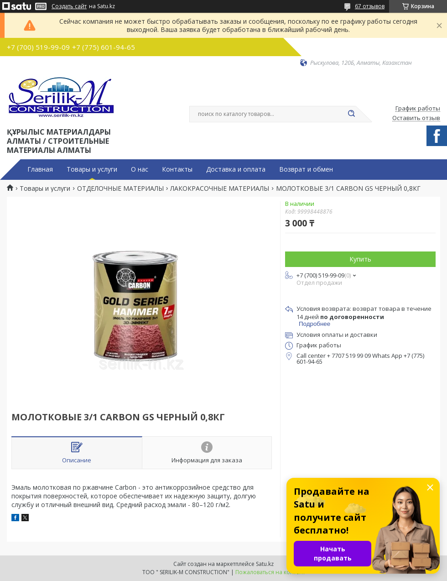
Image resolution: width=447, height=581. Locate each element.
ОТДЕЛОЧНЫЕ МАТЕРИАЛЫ (120, 188)
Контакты (177, 169)
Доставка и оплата (235, 169)
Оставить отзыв (416, 118)
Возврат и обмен (306, 169)
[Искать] (351, 114)
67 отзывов (370, 6)
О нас (139, 169)
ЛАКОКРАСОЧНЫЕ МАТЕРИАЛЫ (219, 188)
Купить (360, 259)
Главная (40, 169)
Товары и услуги (92, 169)
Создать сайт (69, 6)
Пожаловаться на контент (270, 572)
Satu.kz (265, 564)
